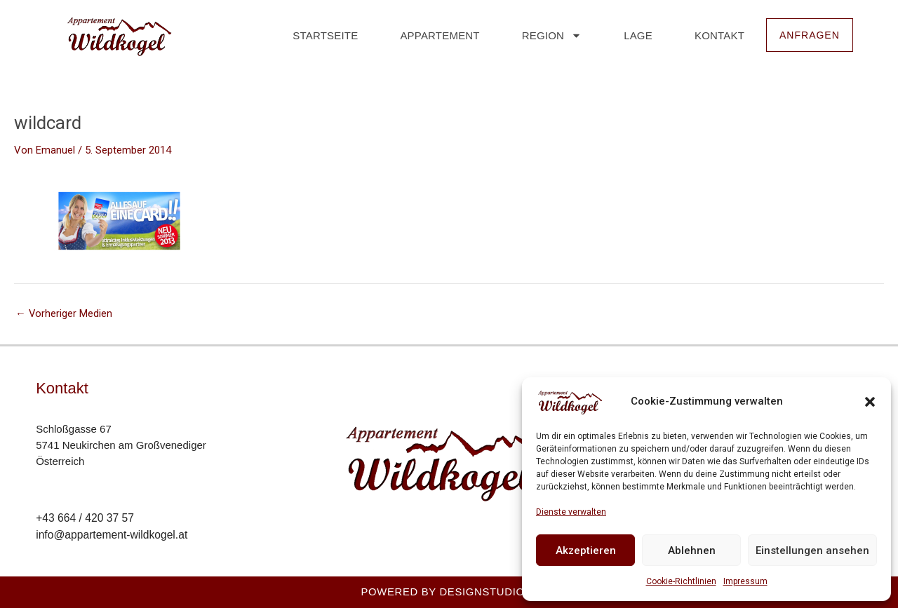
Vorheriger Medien (64, 314)
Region (549, 35)
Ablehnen (692, 550)
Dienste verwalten (571, 512)
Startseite (323, 35)
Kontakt (717, 35)
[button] (870, 402)
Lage (636, 35)
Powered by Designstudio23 (449, 591)
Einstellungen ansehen (812, 550)
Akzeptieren (586, 550)
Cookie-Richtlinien (681, 581)
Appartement (437, 35)
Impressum (745, 581)
